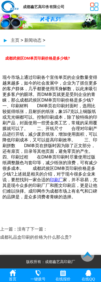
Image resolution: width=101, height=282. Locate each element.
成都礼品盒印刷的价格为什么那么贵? (35, 237)
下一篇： (38, 229)
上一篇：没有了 (15, 229)
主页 (15, 40)
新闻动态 (32, 40)
